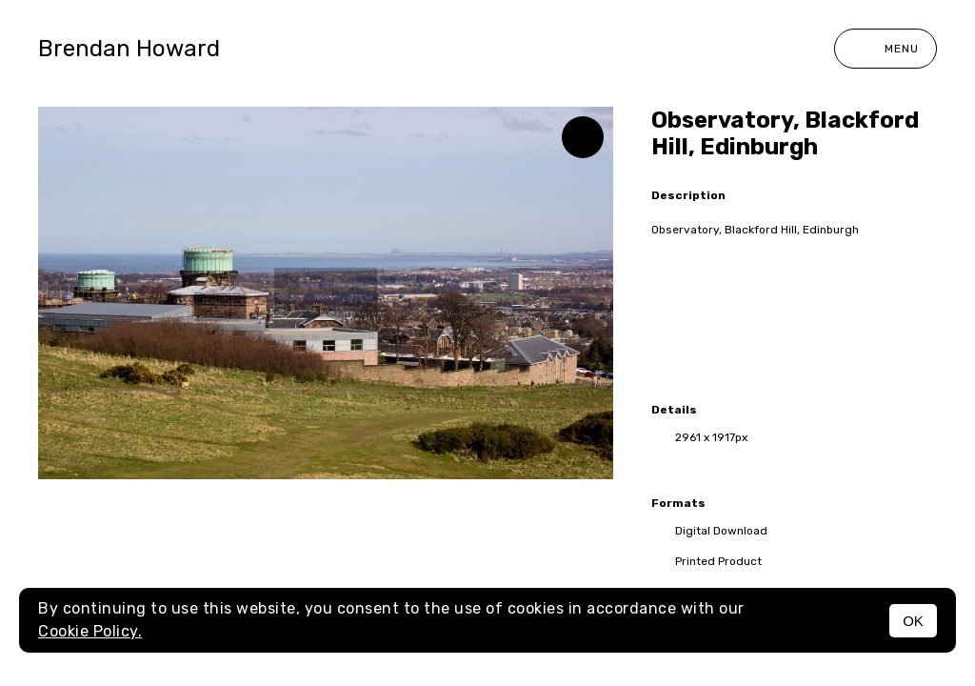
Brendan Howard (129, 48)
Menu (885, 48)
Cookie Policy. (90, 631)
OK (913, 621)
